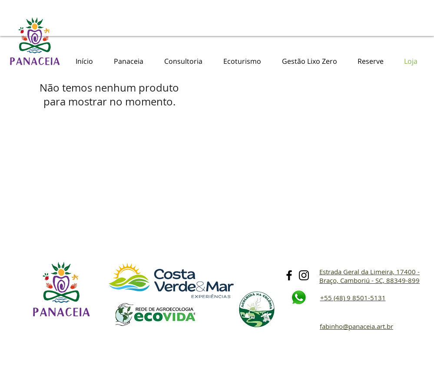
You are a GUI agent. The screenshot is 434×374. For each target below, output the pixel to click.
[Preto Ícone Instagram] (304, 275)
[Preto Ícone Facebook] (289, 275)
